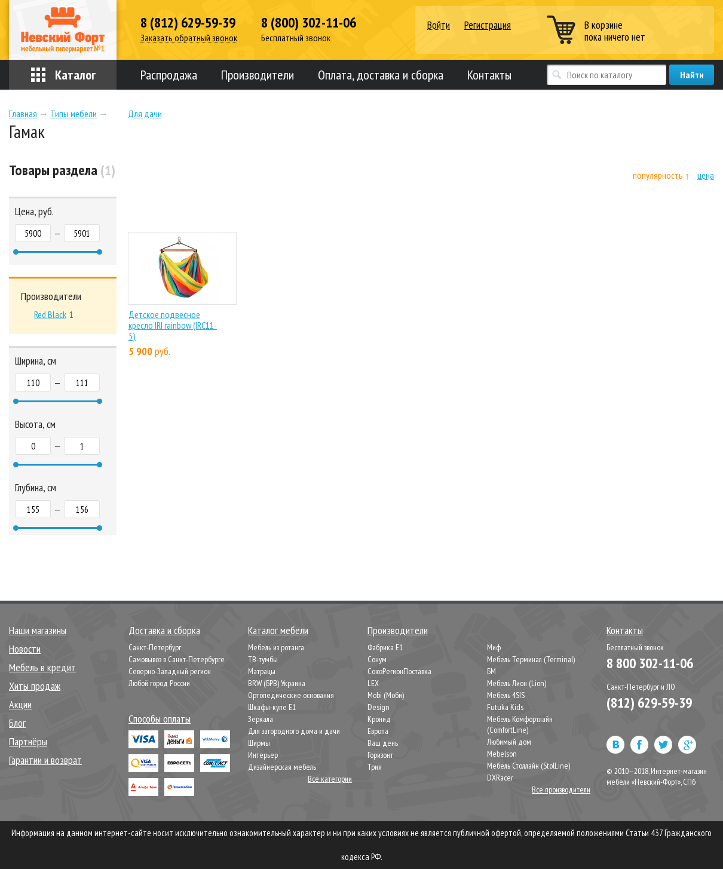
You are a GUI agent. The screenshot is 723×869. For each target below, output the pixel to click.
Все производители (561, 789)
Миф (494, 647)
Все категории (330, 778)
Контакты (489, 74)
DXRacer (500, 777)
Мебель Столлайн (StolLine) (528, 765)
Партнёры (28, 741)
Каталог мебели (278, 630)
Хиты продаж (34, 686)
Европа (377, 731)
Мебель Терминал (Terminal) (531, 659)
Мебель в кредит (42, 667)
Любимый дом (509, 741)
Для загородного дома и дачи (294, 731)
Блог (17, 723)
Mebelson (502, 753)
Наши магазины (37, 630)
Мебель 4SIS (506, 695)
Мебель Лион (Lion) (516, 683)
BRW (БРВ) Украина (276, 683)
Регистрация (487, 25)
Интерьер (263, 754)
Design (378, 707)
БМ (491, 671)
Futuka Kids (505, 707)
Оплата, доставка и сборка (380, 74)
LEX (373, 683)
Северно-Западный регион (169, 671)
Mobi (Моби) (385, 695)
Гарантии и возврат (45, 760)
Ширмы (259, 743)
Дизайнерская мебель (282, 766)
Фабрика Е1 (385, 647)
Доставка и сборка (164, 630)
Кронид (379, 719)
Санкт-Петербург (154, 647)
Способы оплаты (159, 719)
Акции (20, 704)
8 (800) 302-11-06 (308, 23)
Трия (374, 766)
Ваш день (382, 743)
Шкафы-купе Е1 (272, 707)
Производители (257, 74)
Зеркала (260, 719)
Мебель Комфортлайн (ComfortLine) (520, 724)
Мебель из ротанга (276, 647)
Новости (25, 649)
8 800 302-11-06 (649, 663)
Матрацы (261, 671)
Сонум (377, 659)
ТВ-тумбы (263, 659)
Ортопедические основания (291, 695)
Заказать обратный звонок (188, 37)
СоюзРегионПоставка (399, 671)
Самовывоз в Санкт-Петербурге (176, 659)
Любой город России (159, 683)
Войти (438, 25)
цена (705, 175)
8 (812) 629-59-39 (187, 23)
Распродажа (168, 74)
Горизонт (380, 754)
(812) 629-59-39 (649, 702)
